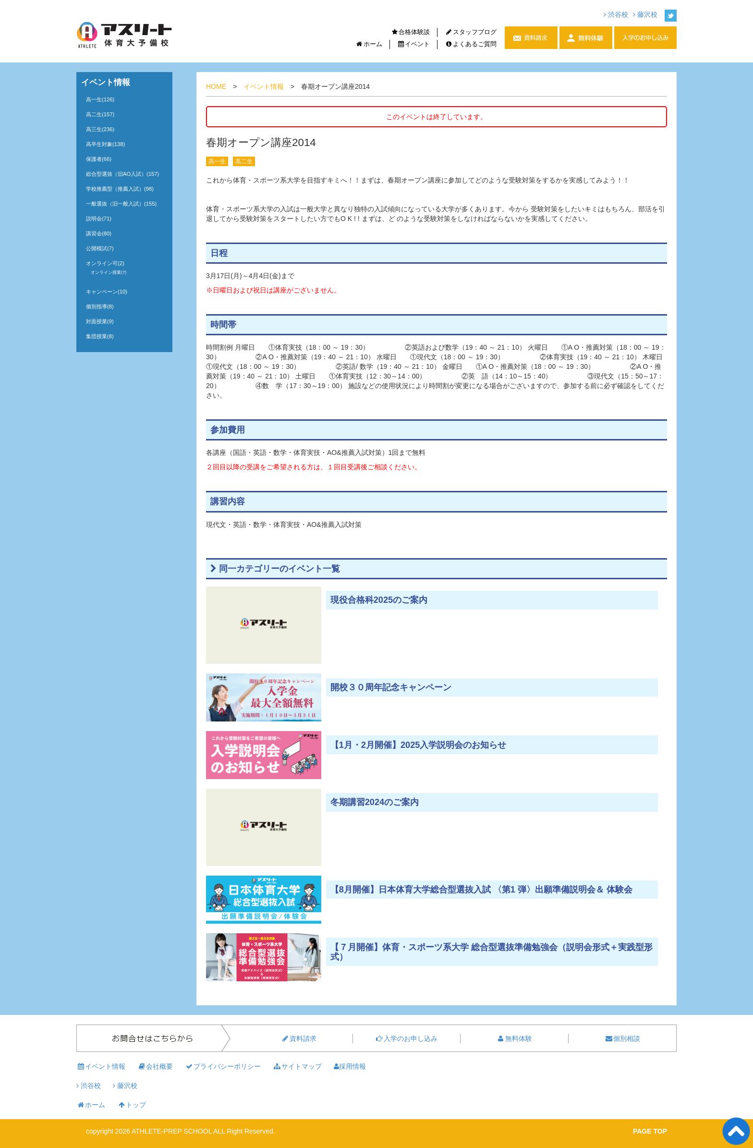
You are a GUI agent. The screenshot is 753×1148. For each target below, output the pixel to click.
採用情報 (350, 1066)
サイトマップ (297, 1066)
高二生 (244, 161)
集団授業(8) (100, 336)
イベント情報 (263, 86)
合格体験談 (410, 32)
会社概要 (155, 1066)
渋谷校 (616, 14)
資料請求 (298, 1038)
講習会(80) (98, 233)
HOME (216, 86)
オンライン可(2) (105, 263)
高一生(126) (100, 99)
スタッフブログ (471, 32)
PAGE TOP (650, 1131)
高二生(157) (100, 114)
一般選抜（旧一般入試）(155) (121, 204)
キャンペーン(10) (106, 291)
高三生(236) (100, 129)
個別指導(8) (100, 306)
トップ (131, 1105)
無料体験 (514, 1038)
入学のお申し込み (406, 1038)
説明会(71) (98, 218)
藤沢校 (645, 14)
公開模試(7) (100, 248)
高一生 (217, 161)
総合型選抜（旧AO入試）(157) (122, 174)
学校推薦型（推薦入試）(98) (120, 189)
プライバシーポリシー (223, 1066)
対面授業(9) (100, 321)
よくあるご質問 (471, 44)
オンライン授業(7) (108, 272)
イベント (413, 44)
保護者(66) (98, 159)
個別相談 (622, 1038)
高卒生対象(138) (105, 144)
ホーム (368, 44)
